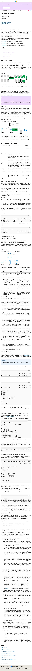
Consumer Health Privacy (25, 668)
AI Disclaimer (2, 668)
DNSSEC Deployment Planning (5, 649)
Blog (12, 668)
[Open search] (28, 1)
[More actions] (30, 10)
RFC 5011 (6, 588)
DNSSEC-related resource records (6, 22)
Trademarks (7, 669)
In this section (3, 19)
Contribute (16, 668)
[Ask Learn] (29, 10)
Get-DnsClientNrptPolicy (10, 416)
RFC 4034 (4, 43)
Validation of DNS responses (5, 23)
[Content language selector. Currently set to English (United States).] (5, 666)
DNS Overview (3, 657)
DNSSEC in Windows (4, 647)
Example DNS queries (6, 56)
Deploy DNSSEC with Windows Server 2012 (8, 651)
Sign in (30, 1)
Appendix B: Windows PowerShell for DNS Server (8, 655)
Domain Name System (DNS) (7, 10)
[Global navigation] (1, 1)
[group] (16, 219)
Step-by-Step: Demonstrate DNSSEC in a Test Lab (8, 659)
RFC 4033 (4, 41)
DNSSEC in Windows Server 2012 (17, 10)
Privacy (20, 668)
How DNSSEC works (4, 21)
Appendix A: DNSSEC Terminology (6, 653)
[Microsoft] (16, 1)
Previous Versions (7, 668)
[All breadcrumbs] (1, 10)
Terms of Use (2, 669)
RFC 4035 (4, 45)
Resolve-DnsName (27, 355)
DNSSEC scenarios (6, 58)
